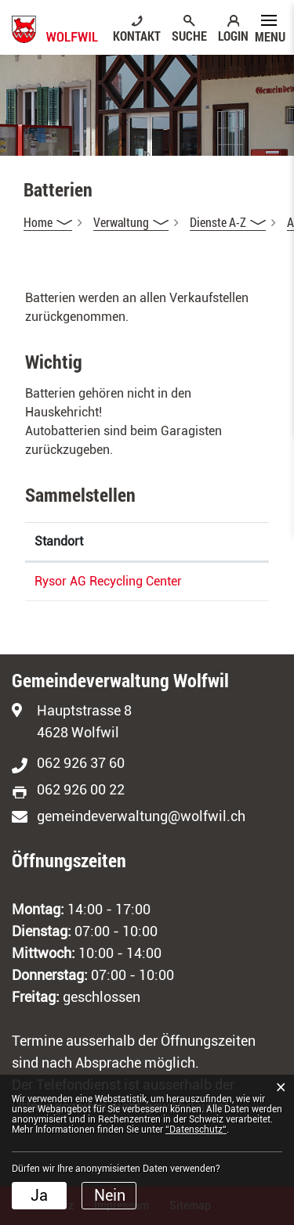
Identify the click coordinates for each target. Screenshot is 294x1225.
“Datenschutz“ (196, 1129)
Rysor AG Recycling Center (108, 581)
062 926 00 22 (81, 789)
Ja (39, 1195)
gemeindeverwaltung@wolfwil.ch (141, 816)
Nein (109, 1195)
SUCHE (189, 35)
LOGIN (233, 35)
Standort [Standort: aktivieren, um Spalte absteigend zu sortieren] (58, 541)
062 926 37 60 (81, 763)
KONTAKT (137, 35)
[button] (131, 222)
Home (38, 222)
